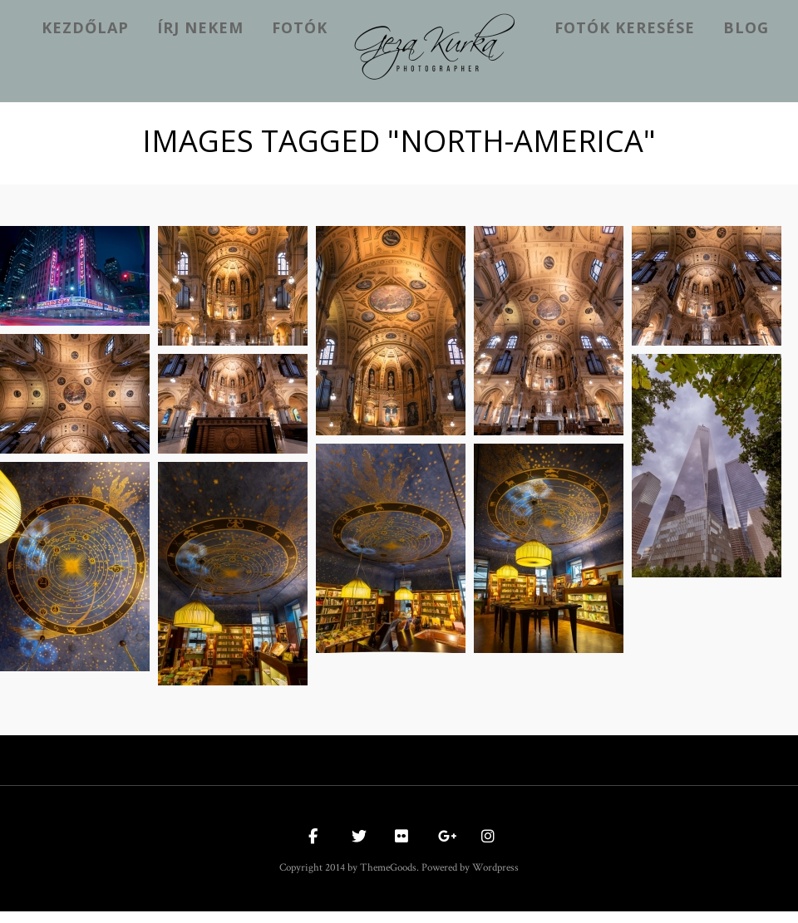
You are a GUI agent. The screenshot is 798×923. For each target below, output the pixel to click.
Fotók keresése (624, 27)
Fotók (300, 27)
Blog (746, 27)
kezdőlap (85, 27)
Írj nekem (200, 27)
